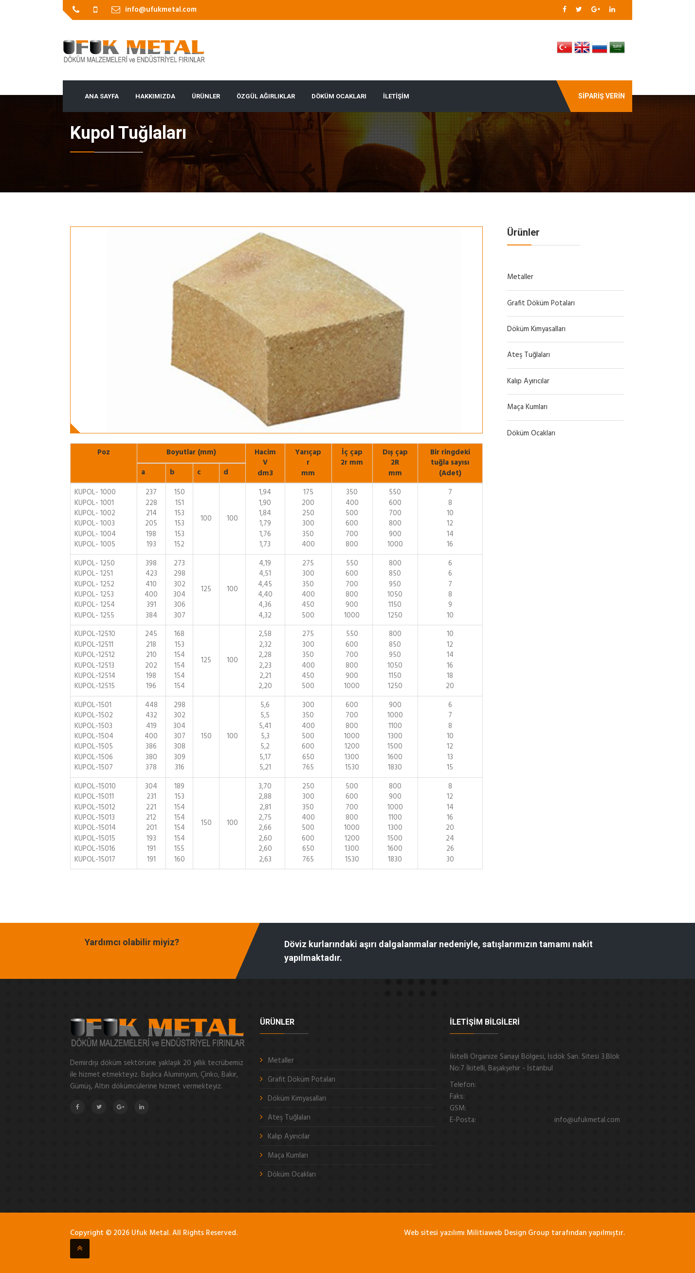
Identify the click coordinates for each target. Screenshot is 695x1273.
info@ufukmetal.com (161, 10)
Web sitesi (421, 1233)
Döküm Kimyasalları (536, 329)
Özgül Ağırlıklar (266, 96)
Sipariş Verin (601, 96)
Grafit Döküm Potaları (541, 303)
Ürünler (206, 96)
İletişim (396, 96)
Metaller (520, 277)
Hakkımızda (155, 96)
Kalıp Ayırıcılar (528, 381)
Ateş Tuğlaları (528, 355)
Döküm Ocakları (338, 96)
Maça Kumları (527, 407)
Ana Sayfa (102, 96)
